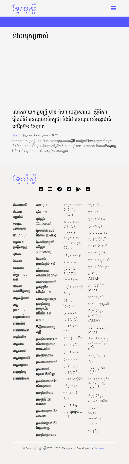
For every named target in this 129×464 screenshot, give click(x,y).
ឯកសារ (16, 135)
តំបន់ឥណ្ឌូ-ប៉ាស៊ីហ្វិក (96, 370)
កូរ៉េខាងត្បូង (70, 365)
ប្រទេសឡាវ (95, 226)
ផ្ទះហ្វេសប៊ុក (20, 235)
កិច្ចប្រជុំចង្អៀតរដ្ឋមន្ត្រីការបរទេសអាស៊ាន (98, 344)
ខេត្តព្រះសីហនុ (19, 307)
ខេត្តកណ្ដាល (20, 365)
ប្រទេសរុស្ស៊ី (70, 319)
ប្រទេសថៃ (94, 212)
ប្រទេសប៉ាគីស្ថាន (70, 396)
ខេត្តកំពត (18, 344)
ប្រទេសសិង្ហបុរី (97, 239)
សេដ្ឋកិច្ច (93, 431)
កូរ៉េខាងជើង (70, 358)
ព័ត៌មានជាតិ (20, 205)
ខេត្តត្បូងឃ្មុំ (19, 371)
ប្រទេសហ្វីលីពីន (98, 253)
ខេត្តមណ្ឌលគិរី (21, 358)
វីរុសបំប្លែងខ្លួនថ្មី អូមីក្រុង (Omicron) (45, 247)
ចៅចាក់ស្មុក (70, 280)
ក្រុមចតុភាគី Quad (95, 410)
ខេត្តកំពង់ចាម (21, 378)
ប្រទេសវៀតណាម (99, 219)
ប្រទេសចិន (70, 312)
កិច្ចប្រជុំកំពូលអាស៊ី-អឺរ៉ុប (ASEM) (96, 316)
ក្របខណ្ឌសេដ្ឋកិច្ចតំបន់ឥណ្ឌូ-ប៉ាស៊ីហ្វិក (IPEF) (99, 384)
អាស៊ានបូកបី (96, 297)
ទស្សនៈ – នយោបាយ (19, 226)
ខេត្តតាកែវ (19, 323)
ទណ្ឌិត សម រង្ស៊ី (73, 287)
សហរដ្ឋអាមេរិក (72, 338)
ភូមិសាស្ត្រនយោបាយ (70, 271)
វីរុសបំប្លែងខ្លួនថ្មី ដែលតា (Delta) (46, 233)
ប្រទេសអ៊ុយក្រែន (70, 329)
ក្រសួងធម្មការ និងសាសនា (46, 414)
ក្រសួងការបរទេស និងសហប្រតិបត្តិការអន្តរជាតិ (46, 344)
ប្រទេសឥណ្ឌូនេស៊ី (99, 260)
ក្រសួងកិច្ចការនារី (46, 434)
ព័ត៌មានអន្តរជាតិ (18, 214)
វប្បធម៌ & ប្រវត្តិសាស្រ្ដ (20, 245)
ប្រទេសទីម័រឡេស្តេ (99, 267)
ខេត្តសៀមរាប (21, 298)
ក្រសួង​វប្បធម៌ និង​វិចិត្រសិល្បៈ (46, 425)
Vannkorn (100, 448)
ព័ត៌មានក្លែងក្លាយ (69, 303)
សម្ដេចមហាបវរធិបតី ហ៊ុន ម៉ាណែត (72, 210)
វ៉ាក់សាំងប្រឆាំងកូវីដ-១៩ (45, 261)
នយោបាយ (70, 261)
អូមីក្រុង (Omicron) (43, 221)
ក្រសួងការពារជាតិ (46, 362)
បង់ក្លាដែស (70, 386)
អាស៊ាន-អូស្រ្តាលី (98, 304)
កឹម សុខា (69, 294)
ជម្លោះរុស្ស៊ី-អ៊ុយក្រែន (72, 414)
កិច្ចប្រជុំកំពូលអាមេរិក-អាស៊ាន (98, 398)
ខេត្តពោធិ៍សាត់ (21, 316)
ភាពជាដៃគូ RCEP (95, 422)
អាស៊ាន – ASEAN (94, 276)
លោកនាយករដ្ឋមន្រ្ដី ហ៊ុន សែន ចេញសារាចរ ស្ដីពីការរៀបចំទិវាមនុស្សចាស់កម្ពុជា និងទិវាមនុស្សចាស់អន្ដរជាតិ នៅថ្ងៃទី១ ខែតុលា (61, 120)
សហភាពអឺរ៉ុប (71, 345)
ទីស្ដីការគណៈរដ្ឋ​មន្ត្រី (45, 330)
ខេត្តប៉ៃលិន (19, 337)
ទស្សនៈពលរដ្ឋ (72, 255)
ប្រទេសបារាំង (71, 372)
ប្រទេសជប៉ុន (71, 352)
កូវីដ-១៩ (41, 212)
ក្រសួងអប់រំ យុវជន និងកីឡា (45, 372)
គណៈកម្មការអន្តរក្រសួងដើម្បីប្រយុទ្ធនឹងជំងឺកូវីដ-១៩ (46, 306)
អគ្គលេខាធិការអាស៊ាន (97, 288)
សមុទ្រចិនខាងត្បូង (97, 358)
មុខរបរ (17, 254)
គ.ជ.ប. (40, 320)
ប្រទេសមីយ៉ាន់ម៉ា (98, 232)
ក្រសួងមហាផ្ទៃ (44, 355)
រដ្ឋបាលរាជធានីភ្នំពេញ (21, 289)
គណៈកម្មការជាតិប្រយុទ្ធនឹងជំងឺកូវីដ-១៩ (46, 287)
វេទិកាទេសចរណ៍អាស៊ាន (98, 330)
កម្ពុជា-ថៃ (94, 205)
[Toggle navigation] (112, 8)
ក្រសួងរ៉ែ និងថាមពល (43, 402)
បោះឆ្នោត (42, 205)
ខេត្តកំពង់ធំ (19, 351)
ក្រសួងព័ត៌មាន (44, 392)
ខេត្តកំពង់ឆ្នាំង (21, 330)
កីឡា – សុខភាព (20, 277)
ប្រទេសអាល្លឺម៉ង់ (73, 379)
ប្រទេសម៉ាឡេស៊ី (97, 246)
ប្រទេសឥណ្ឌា (71, 405)
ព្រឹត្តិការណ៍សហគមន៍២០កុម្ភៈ (47, 273)
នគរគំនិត (18, 268)
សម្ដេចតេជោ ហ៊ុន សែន (71, 224)
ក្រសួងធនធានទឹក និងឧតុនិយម (46, 383)
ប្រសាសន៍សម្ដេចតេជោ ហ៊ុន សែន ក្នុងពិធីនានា (72, 241)
